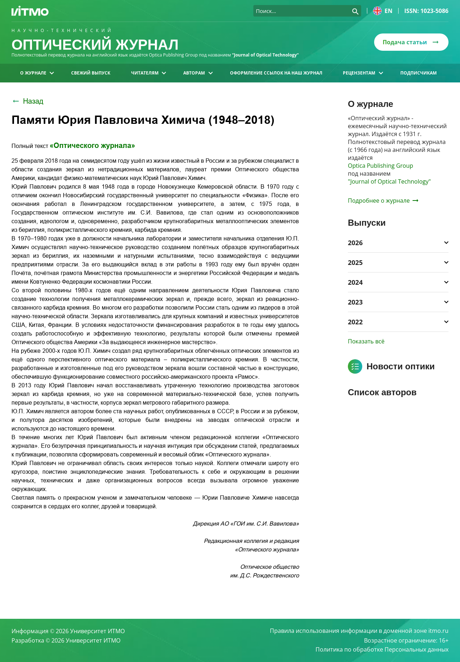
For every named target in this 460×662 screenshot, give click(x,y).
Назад (27, 101)
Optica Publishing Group (380, 166)
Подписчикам (418, 73)
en (382, 10)
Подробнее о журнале (383, 200)
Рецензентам (363, 73)
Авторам (197, 73)
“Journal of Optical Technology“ (265, 55)
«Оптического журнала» (92, 145)
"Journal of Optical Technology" (389, 181)
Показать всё (366, 341)
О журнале (37, 73)
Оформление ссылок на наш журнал (276, 73)
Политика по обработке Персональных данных (382, 649)
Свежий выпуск (90, 73)
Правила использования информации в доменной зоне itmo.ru (359, 631)
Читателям (148, 73)
